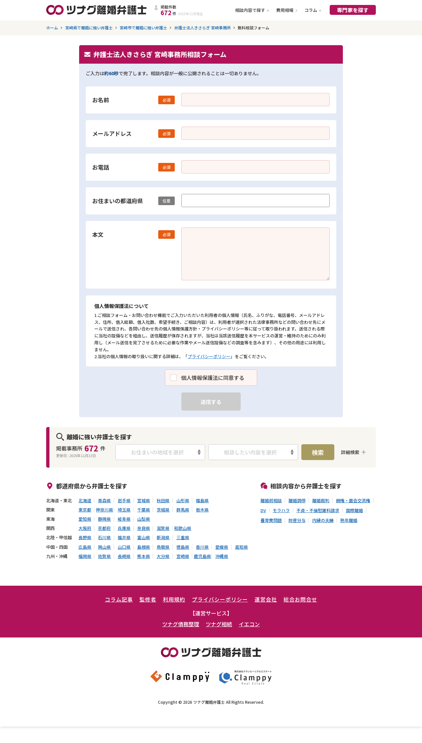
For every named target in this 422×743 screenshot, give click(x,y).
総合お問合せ (300, 599)
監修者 (147, 599)
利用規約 (174, 599)
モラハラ (281, 510)
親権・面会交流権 (353, 501)
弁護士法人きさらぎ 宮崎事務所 (202, 27)
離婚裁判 (320, 501)
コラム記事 (119, 599)
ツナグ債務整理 (180, 624)
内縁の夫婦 (323, 520)
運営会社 (266, 599)
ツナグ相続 (219, 624)
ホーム (52, 27)
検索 (318, 452)
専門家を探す (353, 10)
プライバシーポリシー (209, 356)
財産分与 (297, 520)
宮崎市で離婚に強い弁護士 (143, 27)
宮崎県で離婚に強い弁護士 (89, 27)
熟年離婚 (348, 520)
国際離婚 (354, 510)
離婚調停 (297, 501)
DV (263, 510)
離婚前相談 (271, 501)
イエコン (249, 624)
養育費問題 (271, 520)
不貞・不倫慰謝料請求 (317, 510)
